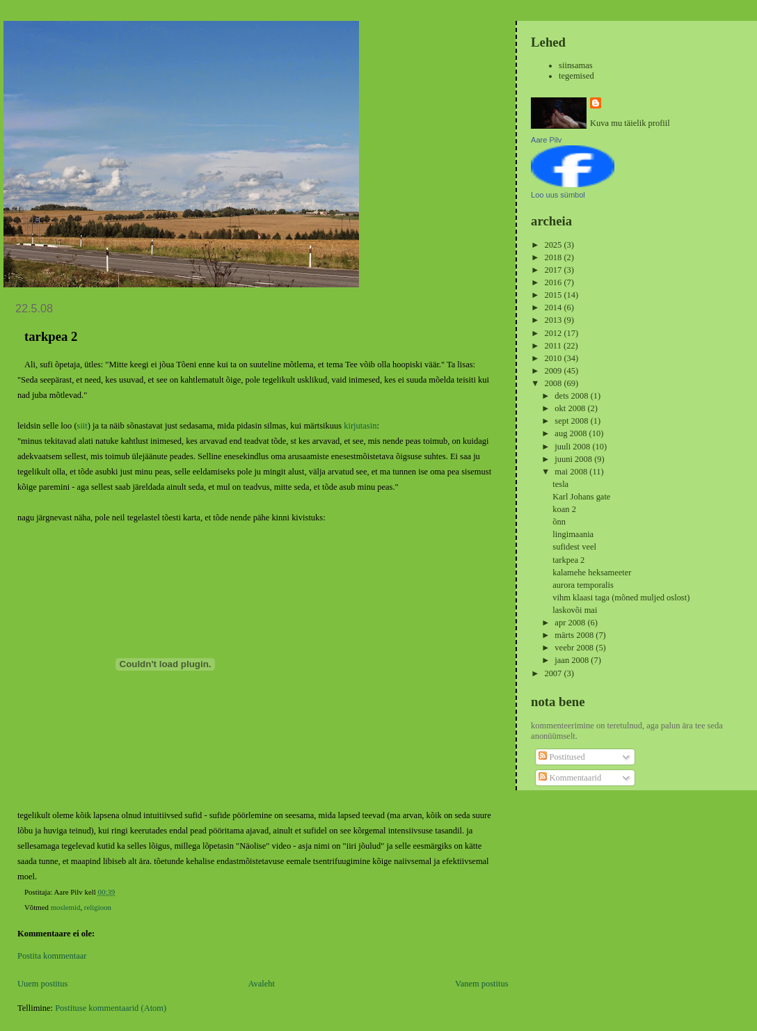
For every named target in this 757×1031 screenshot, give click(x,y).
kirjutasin (360, 426)
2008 (554, 383)
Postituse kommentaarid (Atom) (110, 1008)
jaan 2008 (573, 660)
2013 (554, 320)
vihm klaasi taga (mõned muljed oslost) (621, 597)
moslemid (66, 907)
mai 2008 (572, 472)
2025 (554, 245)
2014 (554, 307)
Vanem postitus (482, 984)
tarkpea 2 (568, 560)
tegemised (576, 76)
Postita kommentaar (51, 956)
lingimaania (572, 534)
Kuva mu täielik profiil (630, 123)
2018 (554, 257)
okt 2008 (571, 408)
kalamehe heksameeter (591, 572)
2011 (554, 346)
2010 (554, 358)
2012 (554, 333)
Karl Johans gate (581, 497)
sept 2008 (572, 421)
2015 (554, 295)
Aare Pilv (546, 140)
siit (82, 426)
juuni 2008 (574, 459)
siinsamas (576, 65)
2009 (554, 371)
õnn (559, 522)
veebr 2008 (575, 648)
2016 (554, 282)
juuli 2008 (573, 446)
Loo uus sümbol (558, 195)
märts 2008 (575, 635)
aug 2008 (572, 433)
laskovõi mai (574, 610)
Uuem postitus (42, 984)
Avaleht (261, 984)
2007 (554, 673)
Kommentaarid (570, 778)
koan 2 (564, 509)
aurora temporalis (583, 585)
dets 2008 (572, 396)
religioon (97, 907)
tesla (560, 484)
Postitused (561, 757)
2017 (554, 270)
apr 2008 (571, 623)
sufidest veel (574, 547)
